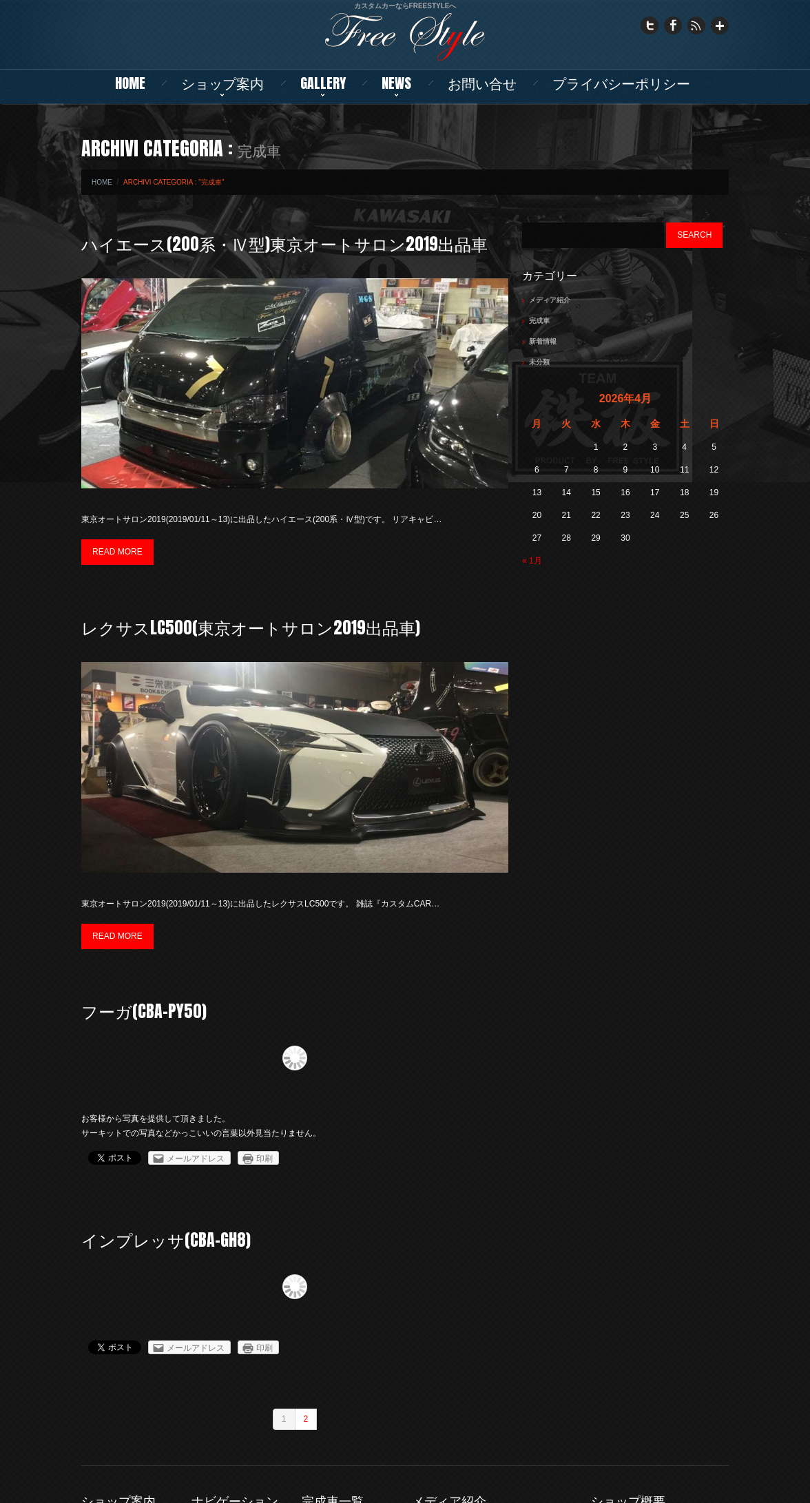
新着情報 (543, 341)
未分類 (539, 362)
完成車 (539, 320)
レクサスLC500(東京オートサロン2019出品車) (250, 627)
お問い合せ (482, 83)
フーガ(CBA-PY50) (144, 1011)
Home (130, 83)
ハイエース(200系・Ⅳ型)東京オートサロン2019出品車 (284, 243)
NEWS (396, 83)
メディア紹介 (549, 300)
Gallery (323, 83)
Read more (117, 552)
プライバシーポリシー (621, 83)
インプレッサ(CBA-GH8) (166, 1239)
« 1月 (532, 561)
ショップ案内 (222, 83)
